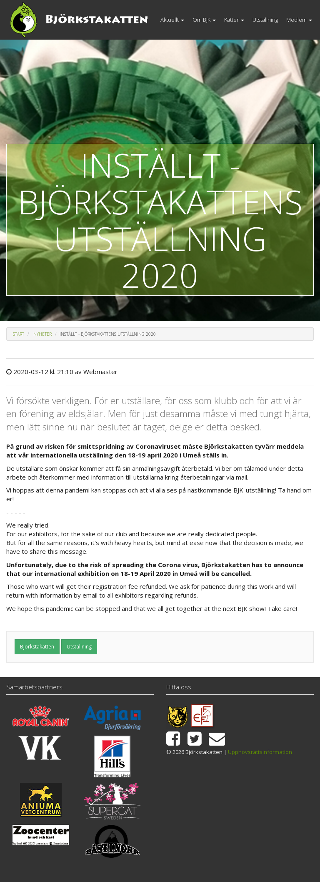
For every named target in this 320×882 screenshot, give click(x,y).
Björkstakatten (37, 646)
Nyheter (42, 334)
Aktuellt (172, 19)
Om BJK (204, 19)
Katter (234, 19)
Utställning (265, 19)
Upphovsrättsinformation (260, 752)
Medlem (299, 19)
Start (18, 334)
